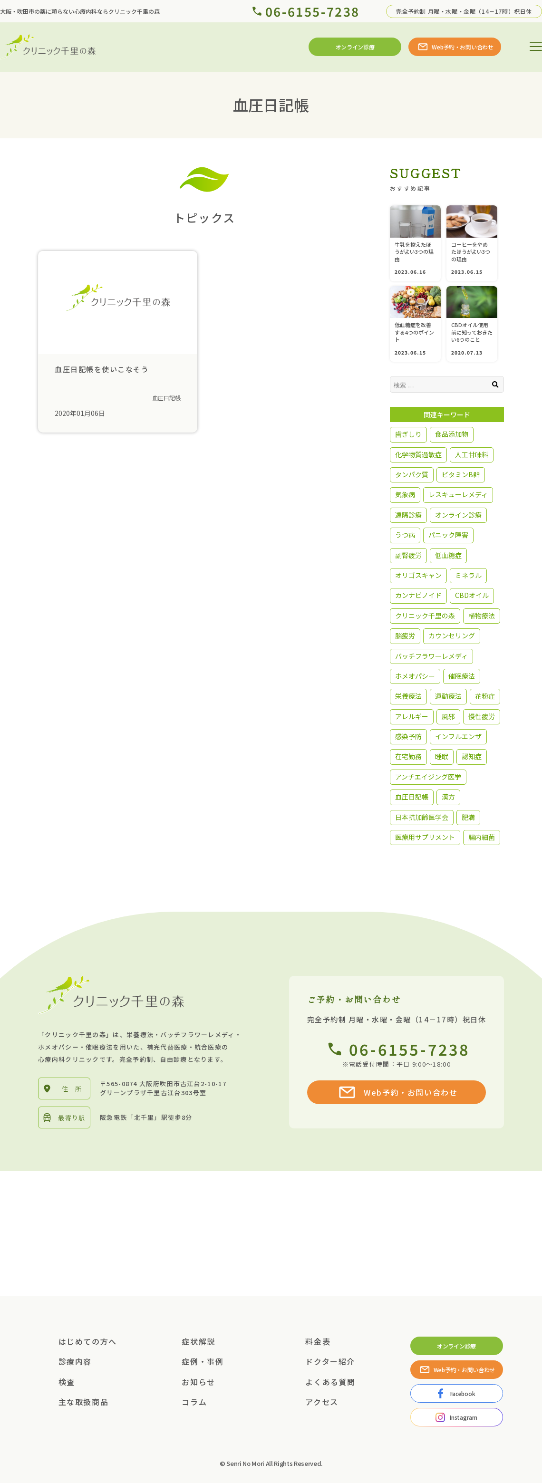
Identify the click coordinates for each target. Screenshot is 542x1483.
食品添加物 (451, 434)
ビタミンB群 (461, 474)
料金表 (317, 1341)
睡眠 (441, 756)
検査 (66, 1381)
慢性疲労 (481, 716)
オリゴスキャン (418, 575)
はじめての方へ (87, 1341)
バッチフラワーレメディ (431, 656)
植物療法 (481, 615)
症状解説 (198, 1341)
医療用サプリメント (425, 837)
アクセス (321, 1401)
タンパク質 (411, 474)
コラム (194, 1401)
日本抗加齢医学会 (421, 817)
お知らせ (198, 1381)
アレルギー (411, 716)
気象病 (405, 494)
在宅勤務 (408, 756)
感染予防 (408, 736)
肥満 (468, 817)
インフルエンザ (458, 736)
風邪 (448, 716)
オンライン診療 (458, 515)
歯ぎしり (408, 434)
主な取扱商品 (83, 1401)
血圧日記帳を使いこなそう (102, 369)
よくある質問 (330, 1381)
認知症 (472, 756)
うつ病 (405, 534)
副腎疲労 (408, 555)
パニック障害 (448, 534)
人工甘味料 (471, 454)
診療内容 (75, 1361)
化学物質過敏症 (418, 454)
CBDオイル (472, 595)
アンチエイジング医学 (428, 776)
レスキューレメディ (458, 494)
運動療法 (448, 696)
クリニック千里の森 (425, 615)
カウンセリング (451, 635)
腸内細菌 (481, 837)
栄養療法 (408, 696)
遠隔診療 (408, 515)
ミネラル (468, 575)
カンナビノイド (418, 595)
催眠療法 (461, 676)
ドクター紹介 (330, 1361)
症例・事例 (202, 1361)
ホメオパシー (415, 676)
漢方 (448, 796)
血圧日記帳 (166, 398)
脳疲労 (405, 635)
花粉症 (485, 696)
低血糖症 (448, 555)
